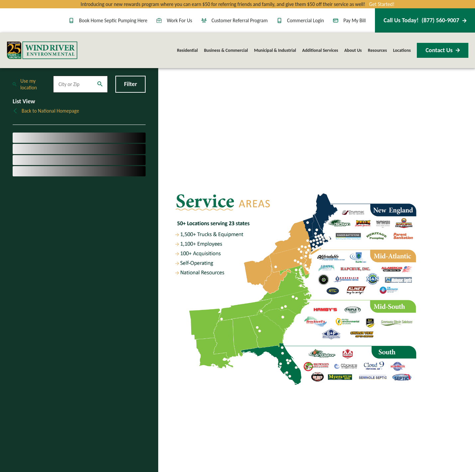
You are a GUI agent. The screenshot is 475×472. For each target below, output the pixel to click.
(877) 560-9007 (425, 20)
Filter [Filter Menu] (130, 84)
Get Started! (381, 4)
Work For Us (174, 20)
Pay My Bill (349, 20)
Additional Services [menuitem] (320, 50)
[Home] (42, 50)
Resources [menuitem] (377, 50)
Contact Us (442, 50)
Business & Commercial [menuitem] (226, 50)
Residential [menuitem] (187, 50)
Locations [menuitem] (402, 50)
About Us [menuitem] (353, 50)
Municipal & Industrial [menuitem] (275, 50)
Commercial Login (300, 20)
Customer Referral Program (234, 20)
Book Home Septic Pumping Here (108, 20)
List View (24, 101)
